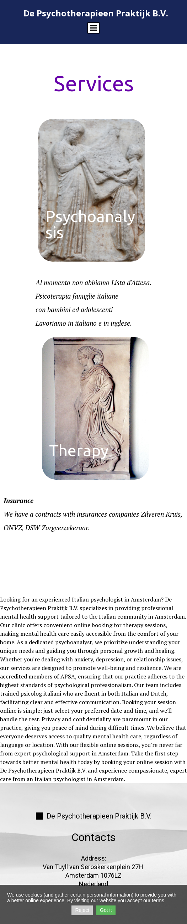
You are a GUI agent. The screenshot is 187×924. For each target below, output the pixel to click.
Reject (82, 910)
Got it (106, 910)
